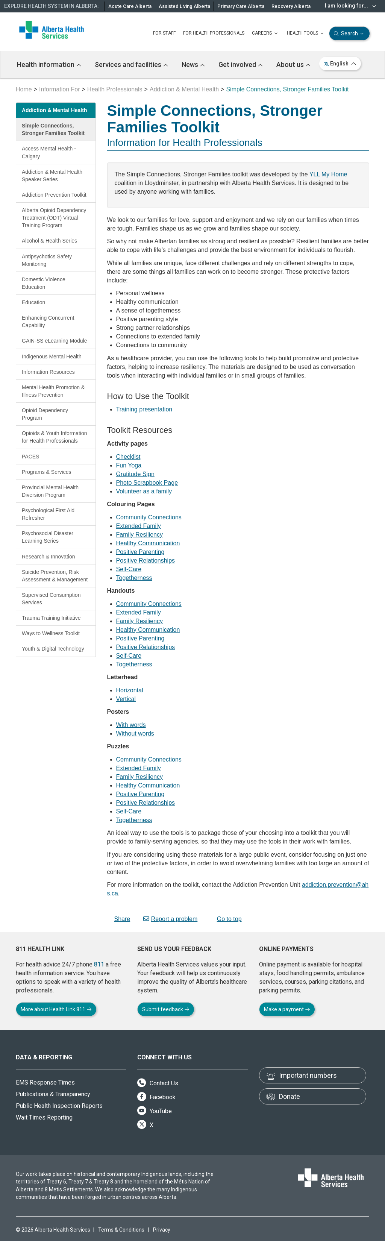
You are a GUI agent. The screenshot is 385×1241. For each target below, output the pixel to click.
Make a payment (287, 1009)
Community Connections (149, 517)
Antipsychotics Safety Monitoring (47, 260)
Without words (135, 733)
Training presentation (144, 409)
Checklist (128, 457)
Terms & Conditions (121, 1230)
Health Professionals (114, 89)
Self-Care (129, 569)
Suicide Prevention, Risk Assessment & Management (55, 576)
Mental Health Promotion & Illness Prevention (53, 391)
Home (24, 89)
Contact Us (157, 1083)
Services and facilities (131, 64)
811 (99, 964)
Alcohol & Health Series (49, 241)
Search (349, 33)
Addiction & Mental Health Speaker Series (52, 175)
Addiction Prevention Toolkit (54, 195)
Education (33, 302)
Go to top (226, 919)
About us (293, 64)
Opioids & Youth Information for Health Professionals (54, 437)
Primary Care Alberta (240, 6)
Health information (49, 64)
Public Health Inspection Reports (59, 1105)
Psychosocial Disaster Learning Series (47, 537)
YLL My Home (328, 174)
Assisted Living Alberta (184, 6)
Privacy (161, 1230)
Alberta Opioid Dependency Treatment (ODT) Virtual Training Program (54, 217)
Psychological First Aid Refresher (48, 514)
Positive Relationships (145, 560)
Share (118, 919)
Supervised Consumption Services (51, 598)
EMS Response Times (45, 1082)
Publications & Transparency (53, 1094)
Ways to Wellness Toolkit (51, 633)
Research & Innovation (48, 557)
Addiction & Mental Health (184, 89)
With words (131, 725)
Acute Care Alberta (130, 6)
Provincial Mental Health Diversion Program (50, 491)
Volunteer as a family (144, 491)
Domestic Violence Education (43, 283)
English (340, 64)
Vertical (126, 699)
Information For (59, 89)
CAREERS (265, 33)
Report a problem (170, 919)
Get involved (240, 64)
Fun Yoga (129, 465)
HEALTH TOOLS (306, 33)
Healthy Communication (148, 543)
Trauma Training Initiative (51, 618)
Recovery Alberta (291, 6)
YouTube (154, 1111)
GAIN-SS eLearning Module (54, 341)
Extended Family (138, 526)
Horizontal (129, 690)
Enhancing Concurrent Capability (48, 321)
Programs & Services (46, 472)
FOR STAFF (164, 33)
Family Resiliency (139, 534)
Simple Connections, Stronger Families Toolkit (53, 129)
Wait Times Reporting (44, 1117)
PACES (30, 457)
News (193, 64)
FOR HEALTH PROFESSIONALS (213, 33)
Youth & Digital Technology (53, 649)
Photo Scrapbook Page (147, 482)
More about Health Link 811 (56, 1009)
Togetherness (134, 578)
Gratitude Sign (135, 474)
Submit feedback (165, 1009)
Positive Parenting (140, 552)
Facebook (156, 1097)
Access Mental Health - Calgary (49, 152)
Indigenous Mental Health (52, 356)
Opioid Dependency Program (45, 414)
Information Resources (48, 372)
